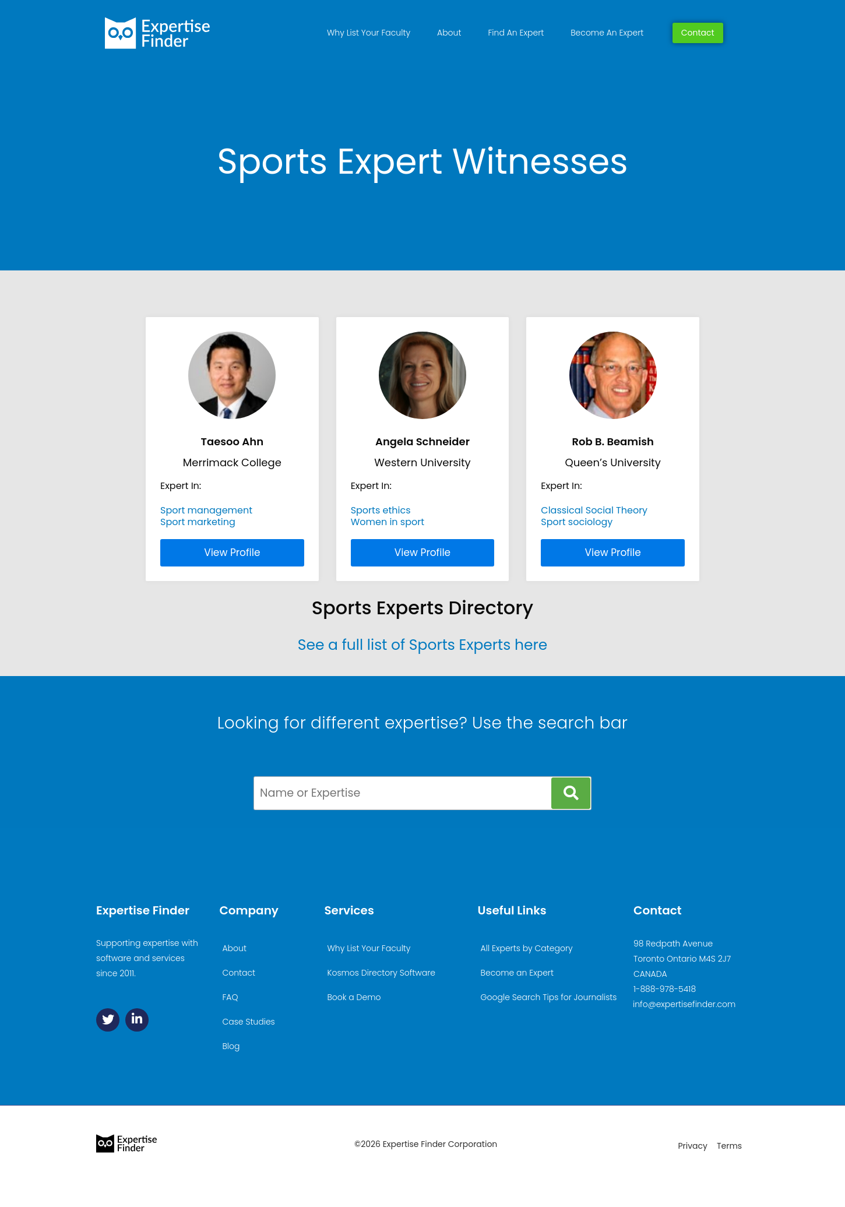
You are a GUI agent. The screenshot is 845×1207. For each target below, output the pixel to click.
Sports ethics (381, 510)
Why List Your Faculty (368, 32)
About (449, 32)
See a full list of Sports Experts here (423, 645)
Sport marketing (197, 522)
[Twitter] (107, 1020)
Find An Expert (516, 32)
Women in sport (387, 522)
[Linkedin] (137, 1020)
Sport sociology (576, 522)
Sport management (206, 510)
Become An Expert (607, 32)
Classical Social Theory (594, 510)
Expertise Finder (142, 910)
